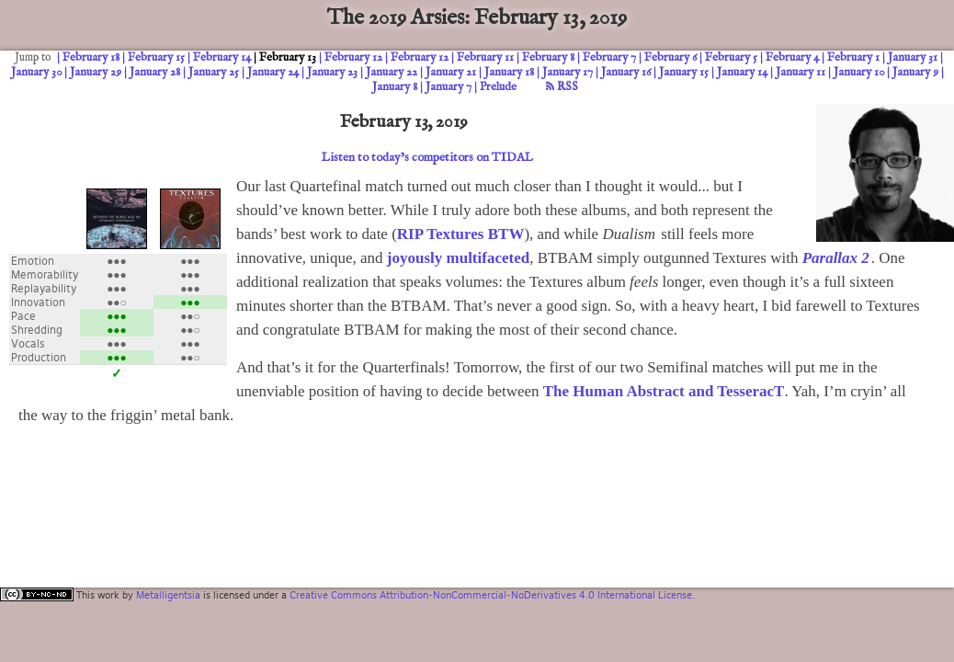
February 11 (485, 57)
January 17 (567, 72)
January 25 (213, 72)
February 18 (90, 57)
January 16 (626, 72)
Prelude (498, 87)
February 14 (222, 57)
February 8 (548, 57)
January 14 (742, 72)
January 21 (451, 72)
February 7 (609, 57)
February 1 (853, 57)
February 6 (670, 57)
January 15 (684, 72)
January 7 (448, 87)
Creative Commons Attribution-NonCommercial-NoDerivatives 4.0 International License (491, 594)
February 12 (353, 57)
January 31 (912, 57)
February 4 (792, 57)
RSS (562, 87)
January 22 (391, 72)
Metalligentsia (168, 594)
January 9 (915, 72)
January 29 (95, 72)
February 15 (156, 57)
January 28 (155, 72)
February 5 (731, 57)
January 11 (800, 72)
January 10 (859, 72)
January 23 (332, 72)
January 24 (273, 72)
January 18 (509, 72)
